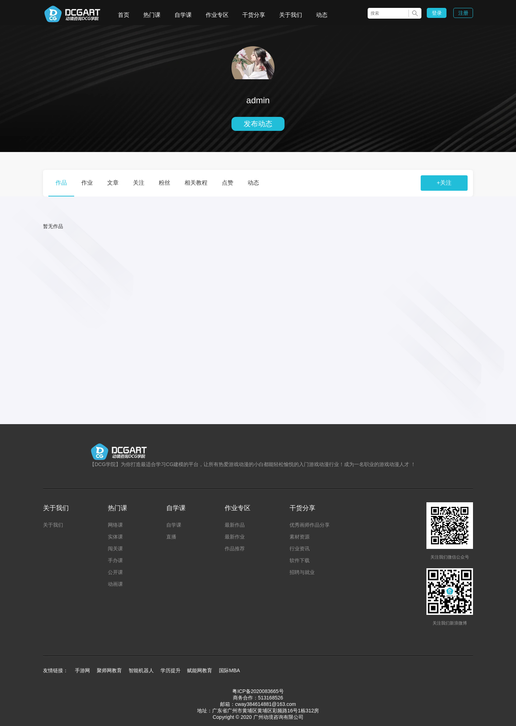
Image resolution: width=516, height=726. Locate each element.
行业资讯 (300, 548)
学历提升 (171, 670)
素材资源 (300, 537)
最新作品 (235, 525)
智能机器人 (141, 670)
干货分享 (253, 15)
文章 (113, 183)
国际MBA (229, 670)
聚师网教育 (109, 670)
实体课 (115, 537)
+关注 (444, 183)
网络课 (115, 525)
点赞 (227, 183)
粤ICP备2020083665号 (257, 691)
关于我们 (290, 15)
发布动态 (258, 124)
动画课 (115, 584)
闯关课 (115, 548)
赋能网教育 (199, 670)
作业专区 (217, 15)
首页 (123, 15)
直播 (171, 537)
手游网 (82, 670)
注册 (463, 13)
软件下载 (300, 560)
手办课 (115, 560)
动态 (322, 15)
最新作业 (235, 537)
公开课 (115, 572)
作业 (87, 183)
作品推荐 (235, 548)
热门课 (152, 15)
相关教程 (196, 183)
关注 (138, 183)
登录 (437, 13)
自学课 (183, 15)
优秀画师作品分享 (310, 525)
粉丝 (164, 183)
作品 (61, 183)
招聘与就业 (302, 572)
